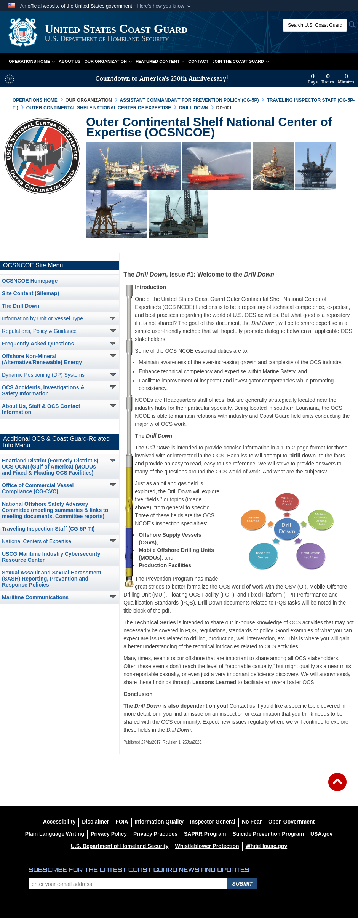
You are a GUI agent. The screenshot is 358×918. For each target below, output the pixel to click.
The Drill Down (20, 306)
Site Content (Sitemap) (30, 293)
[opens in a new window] (95, 822)
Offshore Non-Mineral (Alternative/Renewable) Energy (42, 359)
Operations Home (32, 61)
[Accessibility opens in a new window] (59, 822)
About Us (69, 61)
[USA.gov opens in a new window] (321, 834)
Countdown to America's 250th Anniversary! (161, 78)
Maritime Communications (35, 597)
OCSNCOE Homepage (30, 281)
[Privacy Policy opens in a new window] (109, 834)
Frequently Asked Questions (38, 344)
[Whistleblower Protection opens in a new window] (207, 846)
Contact (198, 61)
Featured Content (160, 61)
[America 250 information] (9, 79)
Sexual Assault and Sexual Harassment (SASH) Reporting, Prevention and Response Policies (51, 578)
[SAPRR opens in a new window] (205, 834)
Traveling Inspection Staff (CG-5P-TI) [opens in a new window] (48, 529)
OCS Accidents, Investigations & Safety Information (43, 390)
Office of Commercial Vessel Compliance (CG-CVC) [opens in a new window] (38, 488)
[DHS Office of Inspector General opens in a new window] (212, 822)
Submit (242, 884)
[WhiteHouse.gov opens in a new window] (267, 846)
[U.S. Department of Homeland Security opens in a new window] (120, 846)
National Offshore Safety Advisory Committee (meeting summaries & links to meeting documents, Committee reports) (55, 510)
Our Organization (108, 61)
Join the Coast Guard (240, 61)
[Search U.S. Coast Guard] (315, 25)
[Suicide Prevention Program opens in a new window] (268, 834)
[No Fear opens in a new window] (252, 822)
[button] (164, 6)
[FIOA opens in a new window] (121, 822)
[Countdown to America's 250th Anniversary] (331, 79)
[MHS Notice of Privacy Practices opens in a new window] (155, 834)
